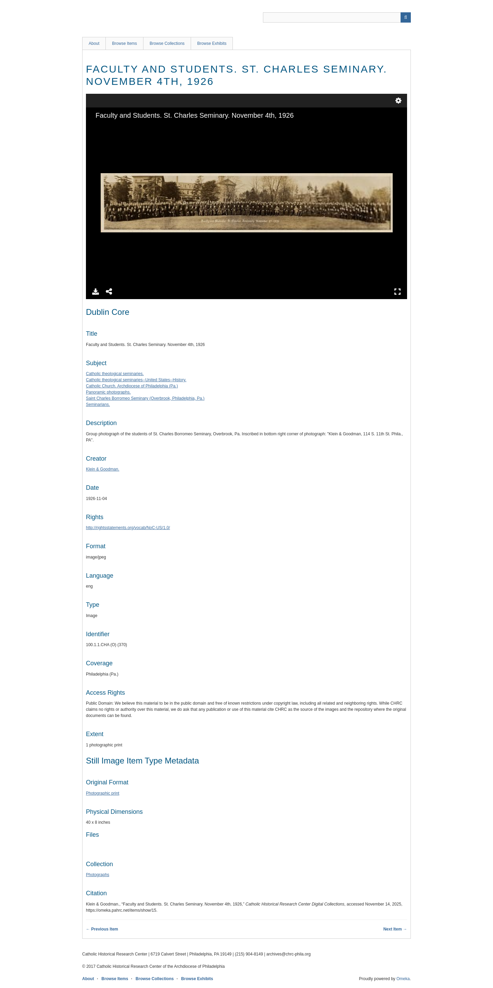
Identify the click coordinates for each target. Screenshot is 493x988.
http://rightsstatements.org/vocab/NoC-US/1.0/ (128, 527)
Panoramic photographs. (108, 392)
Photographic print (102, 793)
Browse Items (124, 43)
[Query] (337, 17)
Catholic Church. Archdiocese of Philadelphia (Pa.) (132, 386)
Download (95, 291)
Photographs (97, 874)
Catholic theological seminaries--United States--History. (136, 379)
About (94, 43)
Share (109, 291)
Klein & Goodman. (102, 469)
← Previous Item (102, 929)
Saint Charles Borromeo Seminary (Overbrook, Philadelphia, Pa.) (145, 398)
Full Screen (397, 291)
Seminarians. (98, 404)
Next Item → (395, 929)
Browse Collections (167, 43)
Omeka (403, 978)
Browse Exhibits (211, 43)
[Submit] (406, 17)
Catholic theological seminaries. (115, 373)
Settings (398, 100)
